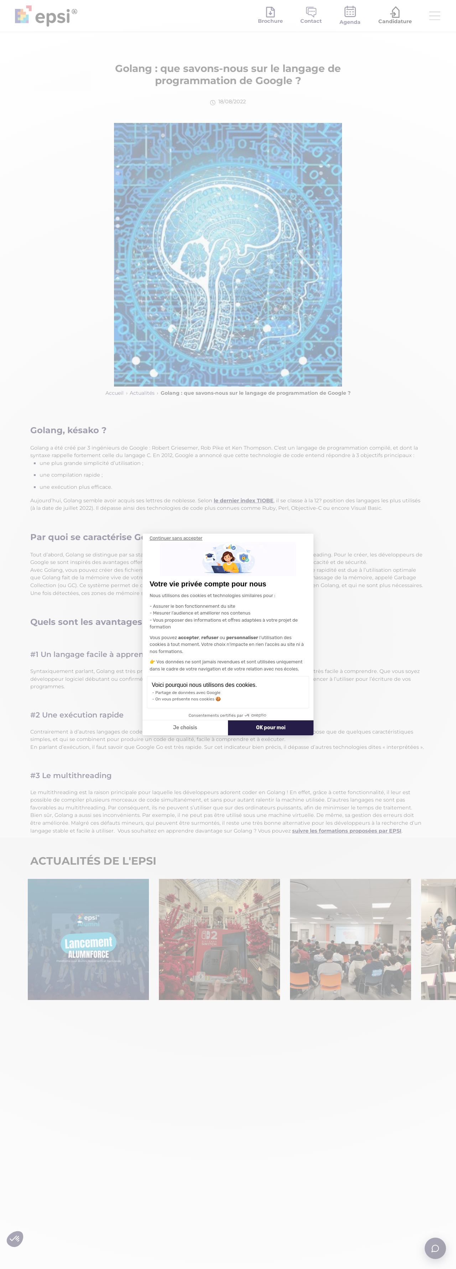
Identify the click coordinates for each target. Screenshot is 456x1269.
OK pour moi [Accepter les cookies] (271, 728)
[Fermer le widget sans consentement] (176, 538)
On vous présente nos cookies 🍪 (188, 698)
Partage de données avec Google (188, 692)
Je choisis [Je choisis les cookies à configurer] (185, 728)
